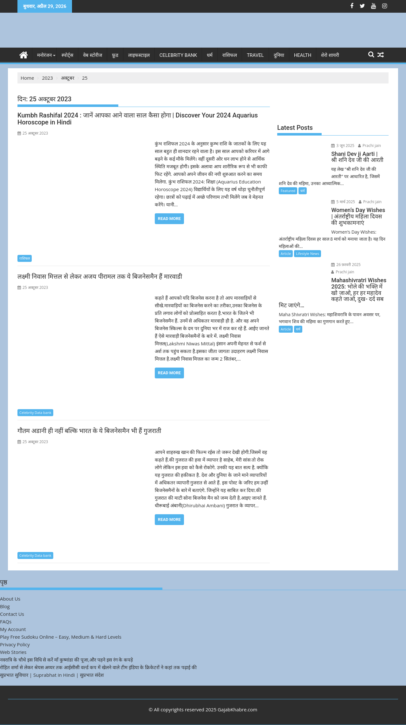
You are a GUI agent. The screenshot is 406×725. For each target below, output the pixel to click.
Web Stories (13, 652)
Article (286, 253)
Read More (169, 218)
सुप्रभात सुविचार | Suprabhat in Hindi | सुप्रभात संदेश (52, 675)
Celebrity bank (178, 55)
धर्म (210, 55)
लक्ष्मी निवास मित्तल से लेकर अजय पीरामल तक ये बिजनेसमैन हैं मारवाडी (99, 276)
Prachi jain (368, 145)
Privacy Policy (15, 644)
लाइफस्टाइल (139, 55)
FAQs (5, 621)
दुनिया (279, 55)
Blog (5, 606)
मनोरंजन (44, 55)
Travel (255, 55)
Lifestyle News (307, 253)
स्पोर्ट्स (67, 55)
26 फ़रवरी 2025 (345, 264)
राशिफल (229, 55)
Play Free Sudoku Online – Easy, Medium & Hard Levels (60, 637)
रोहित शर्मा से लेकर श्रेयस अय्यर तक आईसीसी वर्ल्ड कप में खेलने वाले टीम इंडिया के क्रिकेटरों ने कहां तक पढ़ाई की (98, 667)
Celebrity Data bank (35, 412)
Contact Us (12, 614)
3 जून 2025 (341, 145)
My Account (13, 629)
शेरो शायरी (330, 55)
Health (302, 55)
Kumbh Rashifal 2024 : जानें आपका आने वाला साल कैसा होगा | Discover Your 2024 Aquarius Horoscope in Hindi (137, 118)
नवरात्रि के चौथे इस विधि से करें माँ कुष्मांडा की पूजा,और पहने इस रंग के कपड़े (66, 659)
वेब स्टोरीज (92, 55)
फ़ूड (115, 55)
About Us (10, 598)
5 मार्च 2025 (342, 201)
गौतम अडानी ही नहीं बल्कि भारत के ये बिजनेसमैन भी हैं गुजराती (89, 431)
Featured (288, 190)
